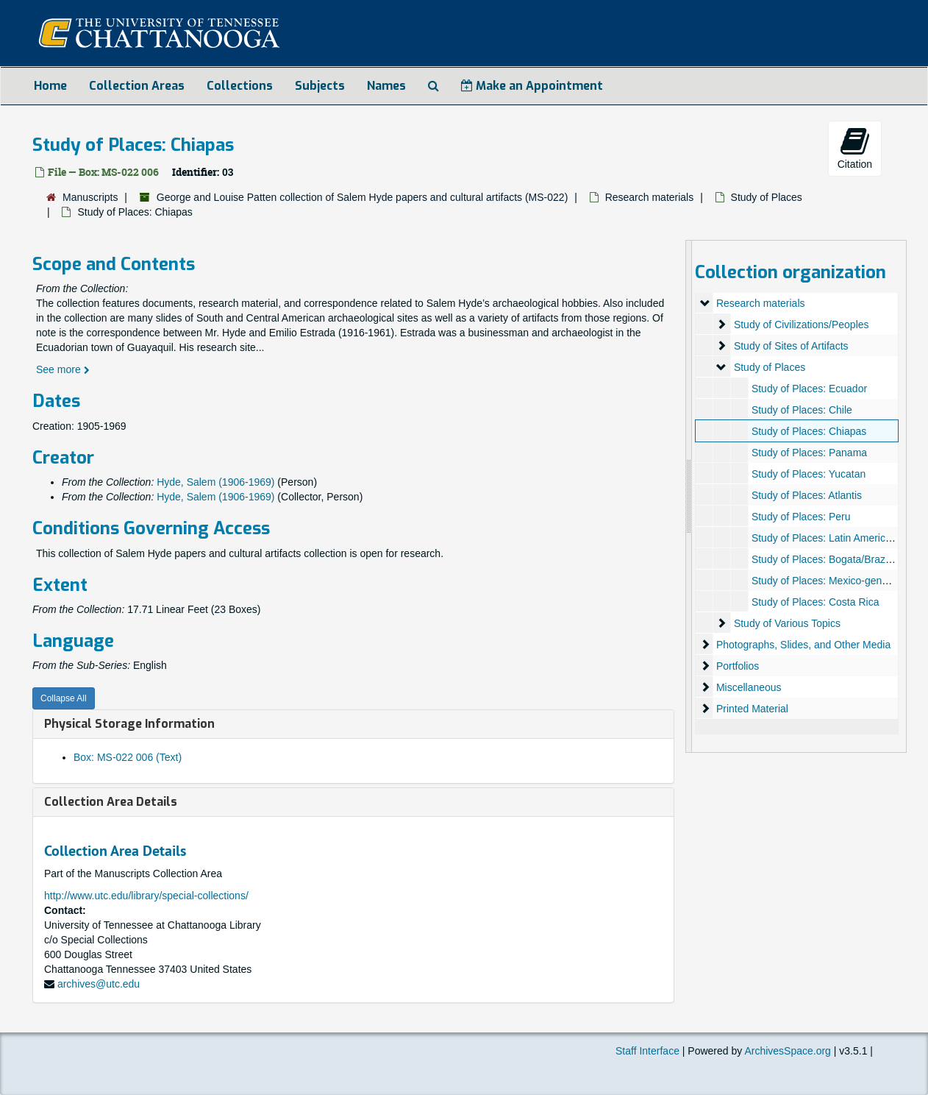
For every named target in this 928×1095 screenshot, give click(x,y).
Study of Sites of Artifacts (791, 346)
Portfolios (737, 666)
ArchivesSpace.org (787, 1051)
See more (63, 369)
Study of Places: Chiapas (809, 431)
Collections (240, 85)
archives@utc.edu (98, 984)
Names (386, 85)
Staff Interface (647, 1051)
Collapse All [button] (63, 698)
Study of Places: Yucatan (808, 474)
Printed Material (752, 709)
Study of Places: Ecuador (809, 388)
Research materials (649, 197)
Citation (855, 148)
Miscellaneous (749, 687)
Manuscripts (90, 197)
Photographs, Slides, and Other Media (803, 645)
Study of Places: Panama (809, 452)
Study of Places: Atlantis (807, 495)
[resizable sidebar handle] (689, 496)
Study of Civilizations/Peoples (801, 324)
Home (50, 85)
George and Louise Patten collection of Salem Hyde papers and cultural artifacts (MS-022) (362, 197)
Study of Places (766, 197)
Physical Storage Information (129, 723)
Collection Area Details (110, 801)
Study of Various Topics (787, 623)
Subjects (320, 85)
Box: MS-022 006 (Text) (128, 757)
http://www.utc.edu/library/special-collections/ (146, 895)
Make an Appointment (532, 85)
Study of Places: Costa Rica (815, 602)
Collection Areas (137, 85)
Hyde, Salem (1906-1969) (215, 482)
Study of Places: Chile (802, 410)
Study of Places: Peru (801, 516)
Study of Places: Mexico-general (825, 581)
